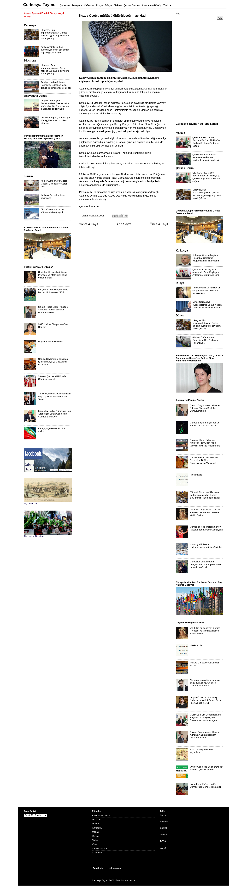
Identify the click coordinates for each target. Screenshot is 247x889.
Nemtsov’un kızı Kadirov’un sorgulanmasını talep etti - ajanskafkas (206, 290)
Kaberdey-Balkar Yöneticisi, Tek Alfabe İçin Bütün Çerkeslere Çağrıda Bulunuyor (54, 414)
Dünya (95, 823)
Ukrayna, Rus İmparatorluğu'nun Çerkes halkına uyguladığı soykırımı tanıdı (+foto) (55, 34)
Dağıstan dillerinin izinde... (51, 341)
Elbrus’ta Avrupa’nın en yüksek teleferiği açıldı (52, 210)
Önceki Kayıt (159, 224)
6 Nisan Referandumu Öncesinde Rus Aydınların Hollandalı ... (205, 340)
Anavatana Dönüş (101, 815)
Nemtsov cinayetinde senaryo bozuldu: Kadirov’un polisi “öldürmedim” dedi (205, 683)
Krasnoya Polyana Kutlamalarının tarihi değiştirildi (205, 545)
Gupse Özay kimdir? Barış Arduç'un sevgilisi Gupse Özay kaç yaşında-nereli (205, 700)
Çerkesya (97, 852)
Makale (96, 832)
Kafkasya (97, 827)
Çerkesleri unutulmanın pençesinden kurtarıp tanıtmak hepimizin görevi (205, 157)
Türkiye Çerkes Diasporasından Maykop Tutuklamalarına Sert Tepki (54, 396)
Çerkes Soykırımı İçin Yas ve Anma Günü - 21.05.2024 (204, 424)
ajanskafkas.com (89, 206)
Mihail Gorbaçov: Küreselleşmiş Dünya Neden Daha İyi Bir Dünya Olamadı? (207, 305)
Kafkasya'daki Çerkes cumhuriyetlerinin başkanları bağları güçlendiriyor (55, 50)
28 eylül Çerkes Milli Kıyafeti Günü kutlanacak (52, 377)
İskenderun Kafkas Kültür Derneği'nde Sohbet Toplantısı (205, 785)
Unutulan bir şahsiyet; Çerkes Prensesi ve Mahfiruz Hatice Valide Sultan (53, 275)
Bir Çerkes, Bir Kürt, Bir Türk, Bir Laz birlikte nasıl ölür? (53, 291)
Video (95, 844)
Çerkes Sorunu (100, 848)
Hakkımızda (196, 474)
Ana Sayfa (123, 224)
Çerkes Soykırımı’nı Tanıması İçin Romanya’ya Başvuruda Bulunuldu (53, 362)
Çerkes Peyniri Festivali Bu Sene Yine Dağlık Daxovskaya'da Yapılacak (203, 460)
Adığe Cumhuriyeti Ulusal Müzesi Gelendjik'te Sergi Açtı (54, 184)
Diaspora (96, 819)
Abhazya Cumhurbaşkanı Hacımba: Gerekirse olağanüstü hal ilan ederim (206, 258)
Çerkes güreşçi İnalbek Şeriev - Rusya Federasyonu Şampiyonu (206, 528)
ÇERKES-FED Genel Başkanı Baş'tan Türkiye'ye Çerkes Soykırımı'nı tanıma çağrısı (206, 141)
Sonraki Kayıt (88, 224)
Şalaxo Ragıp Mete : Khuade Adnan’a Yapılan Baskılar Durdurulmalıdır (53, 310)
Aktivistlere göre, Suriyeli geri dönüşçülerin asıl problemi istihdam (55, 120)
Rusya (95, 836)
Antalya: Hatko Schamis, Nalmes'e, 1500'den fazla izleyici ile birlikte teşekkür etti (56, 85)
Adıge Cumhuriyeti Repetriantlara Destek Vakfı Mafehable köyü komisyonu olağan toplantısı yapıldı (55, 104)
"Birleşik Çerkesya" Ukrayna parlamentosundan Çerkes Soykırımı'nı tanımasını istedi (205, 495)
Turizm (95, 840)
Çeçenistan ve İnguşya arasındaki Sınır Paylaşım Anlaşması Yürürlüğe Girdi (205, 272)
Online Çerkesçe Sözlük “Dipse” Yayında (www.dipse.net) (206, 768)
